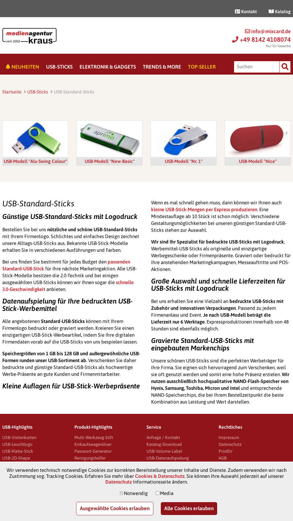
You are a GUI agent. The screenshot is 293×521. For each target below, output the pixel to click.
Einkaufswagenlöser (93, 444)
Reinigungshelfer (90, 458)
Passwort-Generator (93, 451)
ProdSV (225, 451)
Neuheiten (22, 67)
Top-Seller (202, 67)
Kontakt (246, 11)
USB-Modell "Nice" (258, 161)
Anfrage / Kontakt (163, 437)
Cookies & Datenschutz (160, 476)
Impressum (229, 437)
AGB (223, 458)
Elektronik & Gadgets (108, 67)
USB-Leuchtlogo (17, 444)
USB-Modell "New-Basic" (109, 161)
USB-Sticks (59, 67)
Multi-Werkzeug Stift (93, 437)
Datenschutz (230, 444)
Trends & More (162, 67)
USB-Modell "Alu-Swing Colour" (35, 161)
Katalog (280, 11)
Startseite (11, 91)
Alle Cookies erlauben (189, 508)
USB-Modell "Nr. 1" (184, 161)
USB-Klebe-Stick (17, 451)
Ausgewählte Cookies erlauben (115, 508)
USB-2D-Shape (16, 458)
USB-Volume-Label (164, 451)
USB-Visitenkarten (19, 437)
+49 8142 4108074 (261, 39)
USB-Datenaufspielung (167, 458)
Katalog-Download (164, 444)
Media (166, 493)
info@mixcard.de (268, 31)
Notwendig (136, 493)
